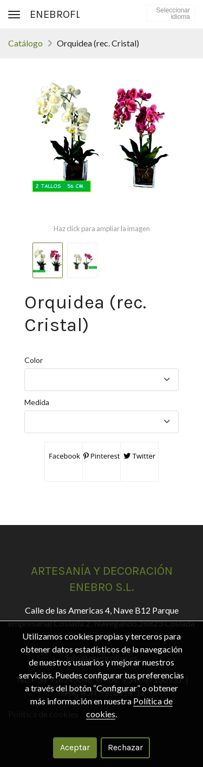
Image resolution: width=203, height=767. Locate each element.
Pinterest (101, 456)
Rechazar (125, 747)
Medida (36, 402)
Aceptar (75, 747)
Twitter (139, 456)
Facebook (63, 456)
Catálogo (25, 43)
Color (33, 360)
